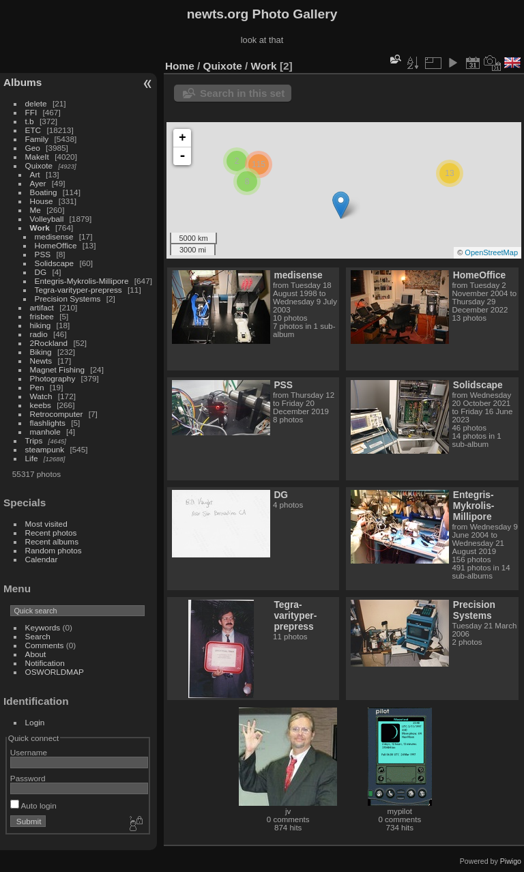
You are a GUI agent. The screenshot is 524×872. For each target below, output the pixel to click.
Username (28, 752)
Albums (22, 82)
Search (37, 636)
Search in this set (242, 93)
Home (179, 66)
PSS (43, 254)
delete (36, 103)
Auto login (33, 805)
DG (41, 271)
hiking (40, 325)
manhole (45, 431)
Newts (41, 360)
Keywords (43, 627)
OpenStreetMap (491, 252)
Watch (41, 396)
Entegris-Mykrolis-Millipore (82, 280)
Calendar (41, 559)
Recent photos (51, 532)
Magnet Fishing (57, 369)
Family (37, 138)
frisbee (42, 316)
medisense (54, 236)
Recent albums (51, 541)
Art (35, 174)
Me (35, 209)
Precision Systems (68, 298)
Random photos (53, 550)
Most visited (46, 523)
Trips (34, 440)
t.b (29, 121)
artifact (42, 307)
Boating (43, 192)
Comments (44, 645)
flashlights (48, 422)
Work (40, 227)
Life (31, 458)
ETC (33, 130)
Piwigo (510, 861)
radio (39, 334)
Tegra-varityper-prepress (78, 289)
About (35, 654)
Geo (32, 147)
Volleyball (47, 218)
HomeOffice (56, 245)
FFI (31, 112)
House (41, 201)
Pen (37, 387)
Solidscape (54, 263)
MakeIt (37, 156)
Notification (45, 662)
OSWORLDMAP (54, 671)
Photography (53, 378)
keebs (40, 405)
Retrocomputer (56, 413)
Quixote (39, 165)
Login (35, 722)
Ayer (38, 183)
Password (28, 778)
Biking (41, 351)
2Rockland (49, 342)
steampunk (45, 449)
